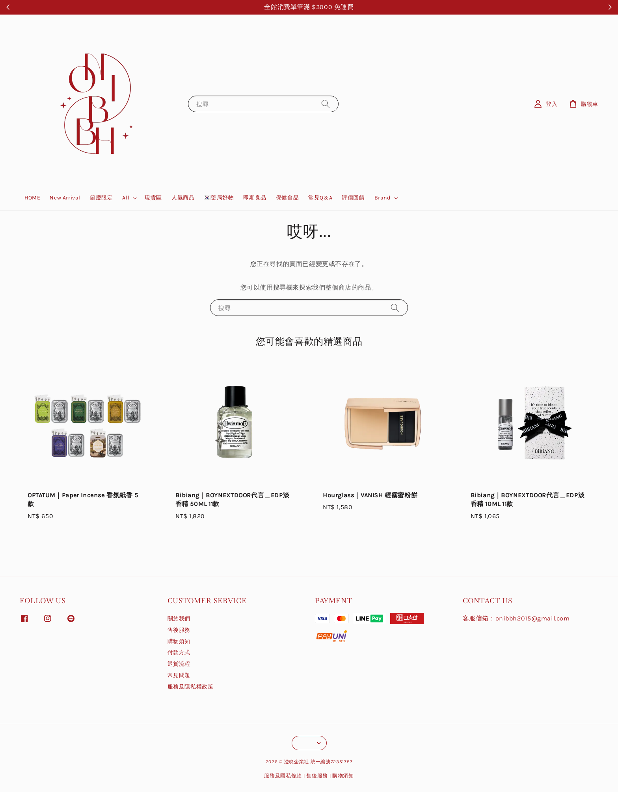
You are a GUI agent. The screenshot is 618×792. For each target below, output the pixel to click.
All (125, 197)
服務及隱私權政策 (191, 686)
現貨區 (153, 197)
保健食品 (287, 197)
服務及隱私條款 (283, 776)
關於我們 (179, 618)
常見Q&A (320, 197)
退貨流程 (179, 664)
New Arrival (65, 197)
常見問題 (179, 675)
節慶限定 (101, 197)
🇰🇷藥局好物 (219, 197)
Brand (382, 197)
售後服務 (179, 630)
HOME (32, 197)
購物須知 (179, 641)
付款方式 (179, 652)
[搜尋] (325, 103)
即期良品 (254, 197)
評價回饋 (353, 197)
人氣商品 (182, 197)
